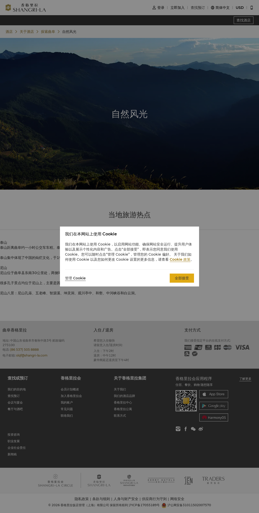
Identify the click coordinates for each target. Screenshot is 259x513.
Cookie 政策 (180, 259)
